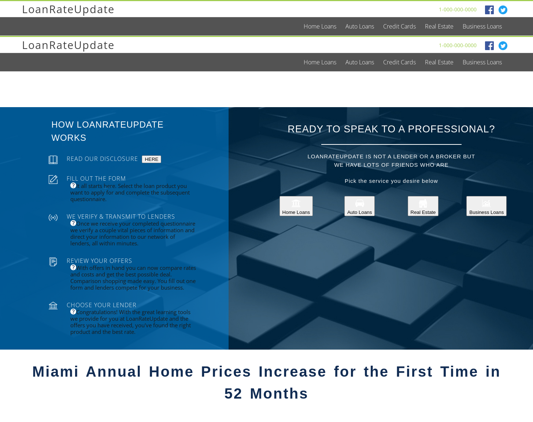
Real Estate (423, 206)
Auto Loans (359, 206)
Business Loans (486, 206)
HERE (151, 159)
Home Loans (296, 206)
